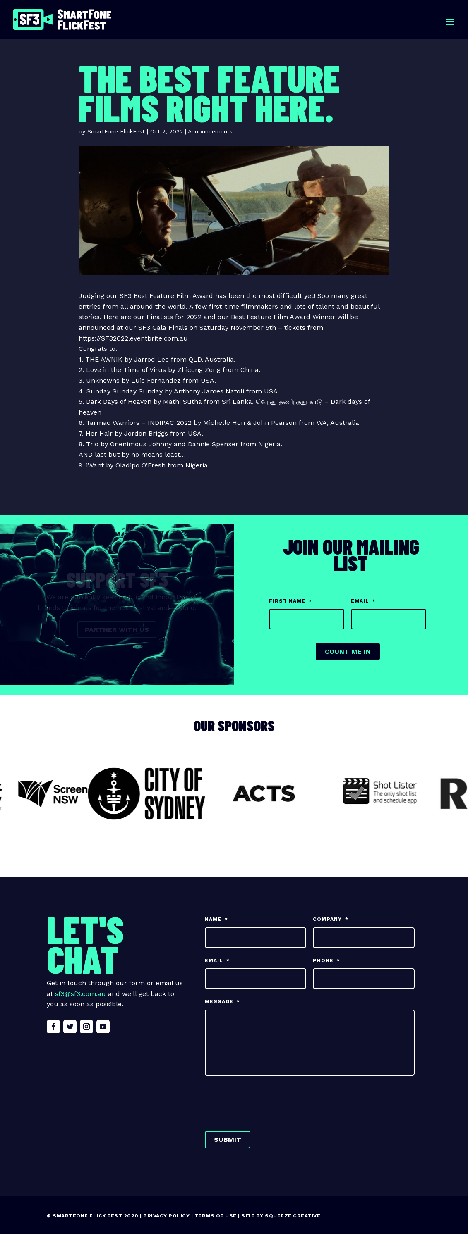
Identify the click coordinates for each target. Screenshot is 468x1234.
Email (363, 601)
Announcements (210, 131)
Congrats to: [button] (98, 349)
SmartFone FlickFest (116, 131)
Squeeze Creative (292, 1216)
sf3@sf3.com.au (80, 994)
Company (330, 919)
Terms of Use (215, 1216)
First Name (290, 601)
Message (222, 1001)
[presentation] (268, 1101)
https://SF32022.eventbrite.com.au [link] (133, 338)
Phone (326, 960)
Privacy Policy (166, 1216)
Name (216, 919)
